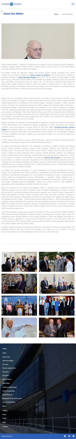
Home (56, 14)
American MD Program (52, 157)
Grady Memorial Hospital (27, 77)
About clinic (6, 357)
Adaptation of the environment (12, 398)
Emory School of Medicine (40, 75)
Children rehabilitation (9, 387)
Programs (5, 372)
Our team (5, 364)
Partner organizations (9, 368)
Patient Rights (6, 379)
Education (5, 375)
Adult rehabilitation (8, 391)
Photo (4, 414)
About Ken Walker (7, 361)
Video (4, 418)
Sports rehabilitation (8, 402)
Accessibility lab (7, 395)
